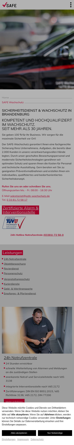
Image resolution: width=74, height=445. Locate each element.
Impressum (23, 439)
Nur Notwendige (55, 433)
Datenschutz (37, 439)
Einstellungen (8, 439)
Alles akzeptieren (19, 433)
